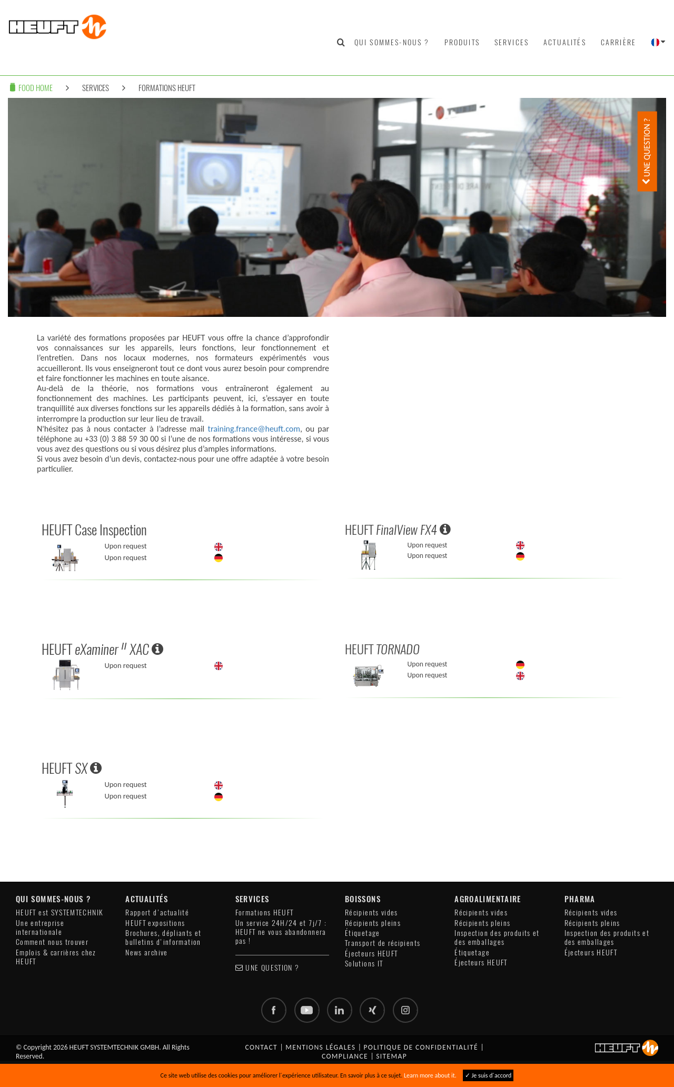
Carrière (618, 42)
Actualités (564, 42)
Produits (462, 42)
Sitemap (391, 1056)
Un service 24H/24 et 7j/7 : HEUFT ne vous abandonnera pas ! (281, 932)
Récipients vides (371, 913)
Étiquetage (362, 933)
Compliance (345, 1056)
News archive (146, 953)
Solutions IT (364, 964)
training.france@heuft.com (254, 429)
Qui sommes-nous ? (392, 42)
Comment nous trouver (52, 942)
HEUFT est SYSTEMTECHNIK (59, 913)
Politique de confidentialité (420, 1047)
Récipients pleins (373, 923)
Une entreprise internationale (40, 927)
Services (511, 42)
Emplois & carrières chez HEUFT (56, 957)
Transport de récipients (382, 943)
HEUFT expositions (155, 923)
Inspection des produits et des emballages (496, 937)
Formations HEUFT (166, 87)
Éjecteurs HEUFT (371, 954)
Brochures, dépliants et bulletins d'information (163, 937)
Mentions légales (320, 1047)
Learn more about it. (430, 1075)
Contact (261, 1047)
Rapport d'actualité (157, 913)
